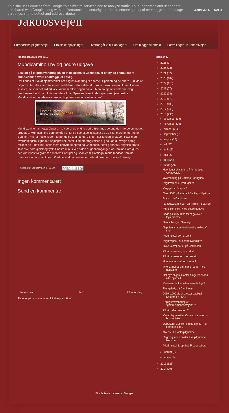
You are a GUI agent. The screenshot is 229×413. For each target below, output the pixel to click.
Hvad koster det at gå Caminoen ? (183, 246)
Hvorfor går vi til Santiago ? (108, 45)
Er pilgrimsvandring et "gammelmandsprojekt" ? (179, 303)
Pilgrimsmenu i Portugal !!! (178, 183)
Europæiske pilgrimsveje (31, 45)
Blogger (128, 393)
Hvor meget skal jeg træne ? (179, 261)
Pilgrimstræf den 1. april (177, 235)
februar (168, 352)
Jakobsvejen (50, 21)
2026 (164, 62)
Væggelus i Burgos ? (175, 188)
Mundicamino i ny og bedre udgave (183, 208)
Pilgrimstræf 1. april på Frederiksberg (184, 345)
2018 (164, 104)
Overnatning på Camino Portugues (183, 178)
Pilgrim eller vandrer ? (176, 310)
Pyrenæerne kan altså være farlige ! (184, 283)
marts (167, 165)
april (166, 159)
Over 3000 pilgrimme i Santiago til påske (186, 193)
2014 (164, 368)
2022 (164, 83)
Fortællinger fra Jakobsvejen (186, 45)
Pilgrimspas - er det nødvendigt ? (182, 241)
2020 (164, 93)
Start (80, 292)
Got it (218, 9)
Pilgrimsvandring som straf (178, 251)
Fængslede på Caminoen (178, 288)
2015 (164, 363)
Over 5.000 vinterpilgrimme (179, 332)
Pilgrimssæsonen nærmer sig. (180, 256)
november (170, 123)
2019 (164, 98)
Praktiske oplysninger (68, 45)
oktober (168, 129)
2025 (164, 67)
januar (168, 357)
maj (166, 154)
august (168, 139)
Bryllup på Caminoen (175, 198)
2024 (164, 73)
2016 (164, 114)
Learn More (202, 9)
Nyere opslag (26, 292)
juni (166, 149)
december (170, 118)
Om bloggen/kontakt (147, 45)
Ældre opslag (134, 292)
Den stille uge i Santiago (177, 222)
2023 (164, 78)
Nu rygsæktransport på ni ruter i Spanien (187, 203)
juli (166, 144)
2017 (164, 109)
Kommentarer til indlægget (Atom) (52, 298)
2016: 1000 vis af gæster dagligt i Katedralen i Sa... (182, 295)
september (170, 134)
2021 (164, 88)
